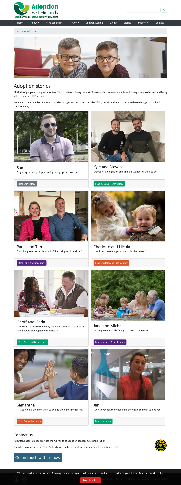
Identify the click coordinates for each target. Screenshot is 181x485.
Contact (160, 22)
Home (20, 22)
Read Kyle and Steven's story (109, 183)
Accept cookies (90, 480)
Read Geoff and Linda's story (32, 342)
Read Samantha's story (29, 421)
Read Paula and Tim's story (31, 262)
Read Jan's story (103, 421)
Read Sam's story (26, 183)
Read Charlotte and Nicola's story (111, 262)
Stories (127, 22)
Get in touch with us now (37, 457)
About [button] (34, 22)
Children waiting (94, 22)
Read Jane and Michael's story (110, 342)
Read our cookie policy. (151, 473)
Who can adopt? (54, 22)
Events (113, 22)
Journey (75, 22)
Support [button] (142, 22)
